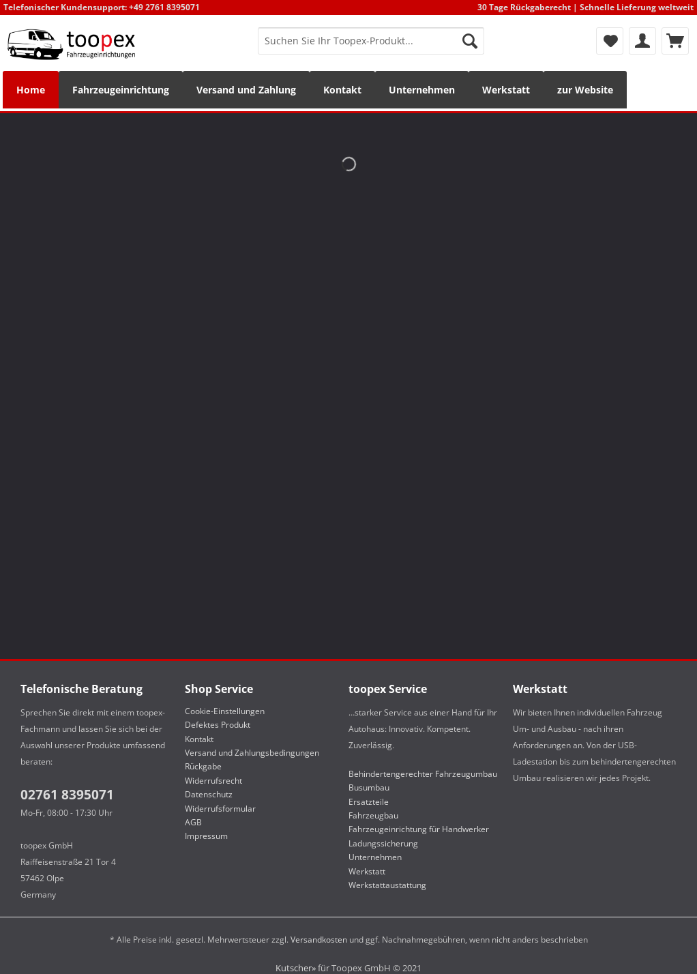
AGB (193, 822)
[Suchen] (470, 41)
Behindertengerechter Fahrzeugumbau (422, 774)
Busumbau (368, 787)
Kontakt (199, 739)
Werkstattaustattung (387, 885)
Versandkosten (319, 939)
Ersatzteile (368, 802)
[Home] (31, 89)
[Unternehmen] (422, 89)
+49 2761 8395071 (164, 7)
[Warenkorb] (675, 41)
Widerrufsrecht (213, 780)
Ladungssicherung (383, 843)
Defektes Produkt (217, 724)
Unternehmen (375, 857)
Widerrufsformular (220, 808)
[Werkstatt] (506, 89)
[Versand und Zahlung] (246, 89)
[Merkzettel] (609, 41)
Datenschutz (209, 794)
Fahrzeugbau (373, 815)
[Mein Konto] (642, 41)
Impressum (206, 836)
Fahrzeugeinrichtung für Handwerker (418, 829)
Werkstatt (366, 871)
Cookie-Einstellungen (225, 711)
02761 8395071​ (67, 794)
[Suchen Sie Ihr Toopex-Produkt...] (371, 41)
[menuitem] (371, 47)
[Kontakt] (342, 89)
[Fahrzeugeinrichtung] (121, 89)
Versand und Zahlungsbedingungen (252, 752)
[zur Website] (585, 89)
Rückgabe (203, 766)
